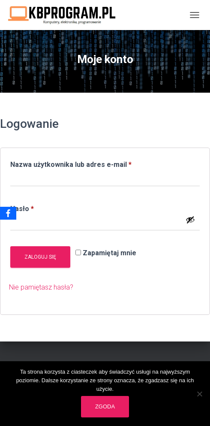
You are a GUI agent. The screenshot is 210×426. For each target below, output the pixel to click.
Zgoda (105, 406)
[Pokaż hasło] (190, 219)
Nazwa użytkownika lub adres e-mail (88, 163)
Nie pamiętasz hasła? (41, 287)
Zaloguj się (40, 257)
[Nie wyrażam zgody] (199, 394)
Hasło (39, 207)
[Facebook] (8, 213)
